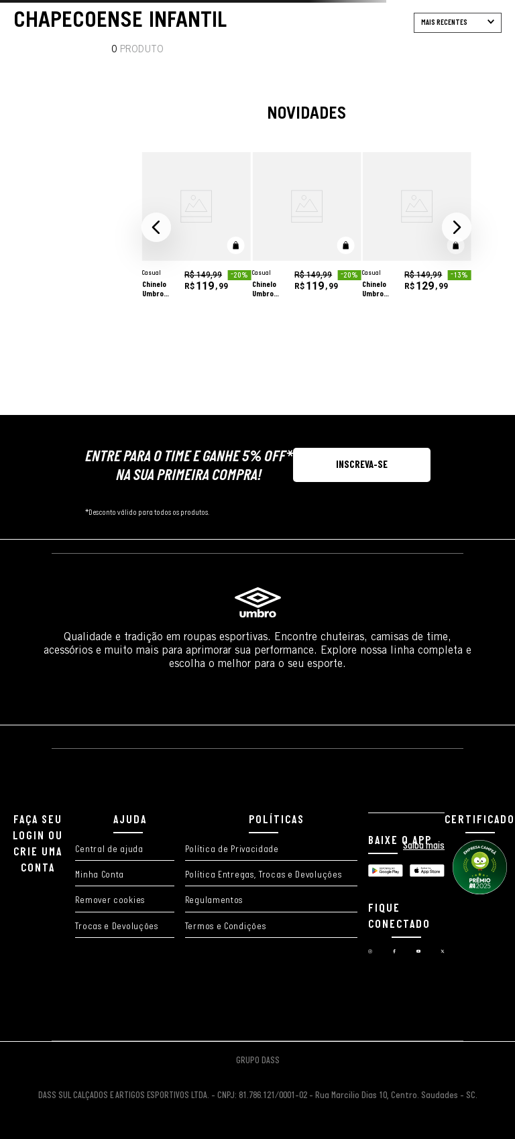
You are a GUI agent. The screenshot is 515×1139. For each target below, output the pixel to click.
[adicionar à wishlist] (232, 175)
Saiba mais (424, 846)
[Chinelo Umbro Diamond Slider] (196, 228)
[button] (156, 227)
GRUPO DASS (258, 1061)
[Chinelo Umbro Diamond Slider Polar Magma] (416, 228)
